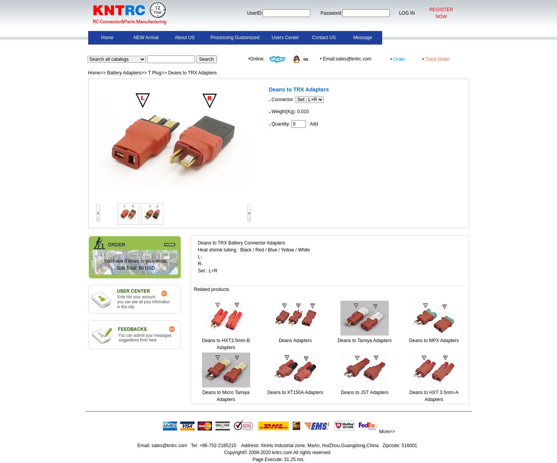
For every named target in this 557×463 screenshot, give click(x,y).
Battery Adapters (124, 73)
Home (107, 37)
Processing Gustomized (235, 37)
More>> (387, 431)
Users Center (285, 37)
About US (185, 37)
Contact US (324, 37)
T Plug (154, 73)
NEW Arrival (146, 37)
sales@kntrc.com (169, 445)
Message (362, 37)
